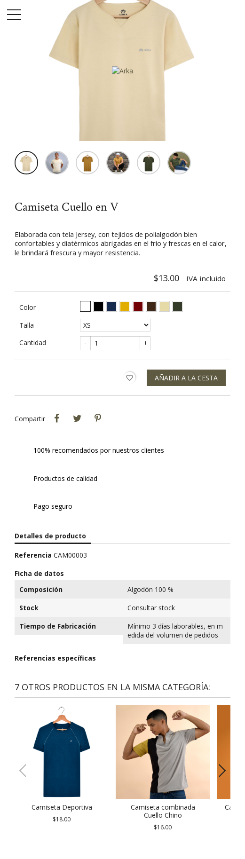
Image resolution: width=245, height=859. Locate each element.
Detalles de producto (50, 535)
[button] (219, 770)
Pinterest (97, 418)
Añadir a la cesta (186, 377)
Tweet (77, 418)
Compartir (56, 418)
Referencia (33, 555)
